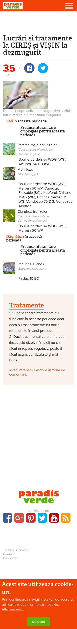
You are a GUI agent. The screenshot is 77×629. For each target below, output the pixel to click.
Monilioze (27, 171)
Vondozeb (64, 201)
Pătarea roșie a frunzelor (37, 149)
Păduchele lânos (31, 266)
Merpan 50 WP (30, 188)
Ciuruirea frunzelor (34, 215)
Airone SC (26, 206)
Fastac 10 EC (28, 278)
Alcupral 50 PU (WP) (34, 164)
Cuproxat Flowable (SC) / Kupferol (38, 190)
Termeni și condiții (16, 550)
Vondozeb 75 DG (40, 201)
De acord (38, 622)
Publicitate (10, 558)
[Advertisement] (38, 22)
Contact (8, 554)
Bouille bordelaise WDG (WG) (41, 159)
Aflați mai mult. (12, 609)
